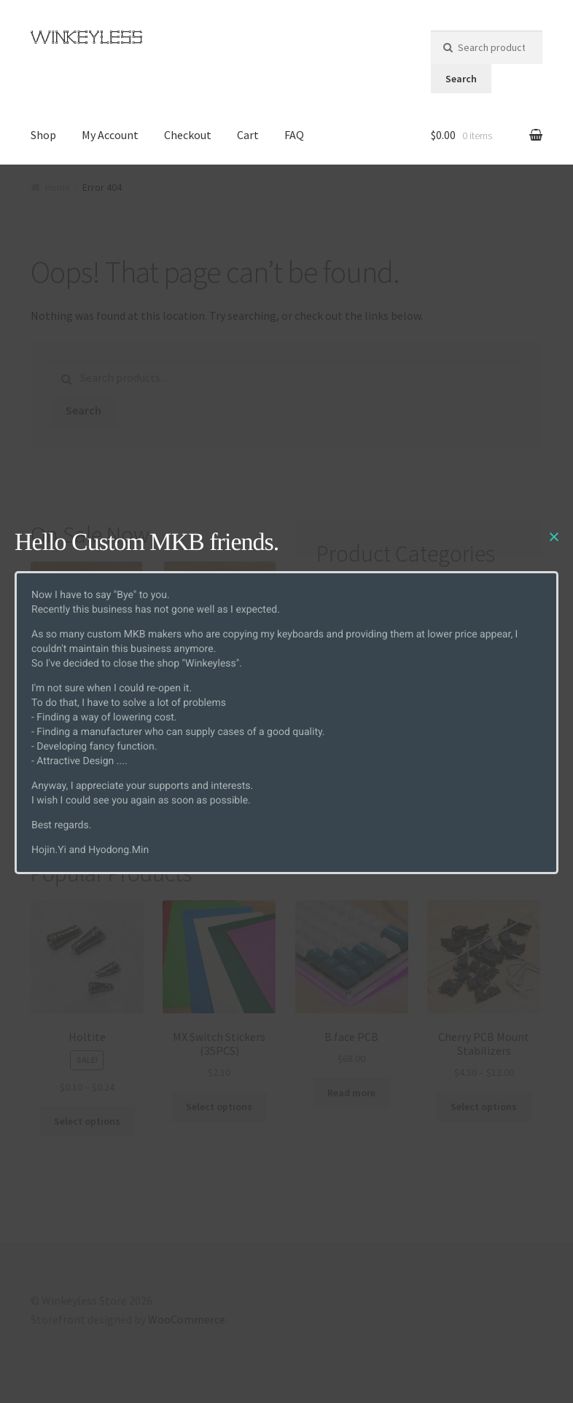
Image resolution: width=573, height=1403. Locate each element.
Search (461, 78)
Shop (43, 134)
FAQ (294, 134)
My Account (110, 134)
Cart (248, 134)
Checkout (187, 134)
